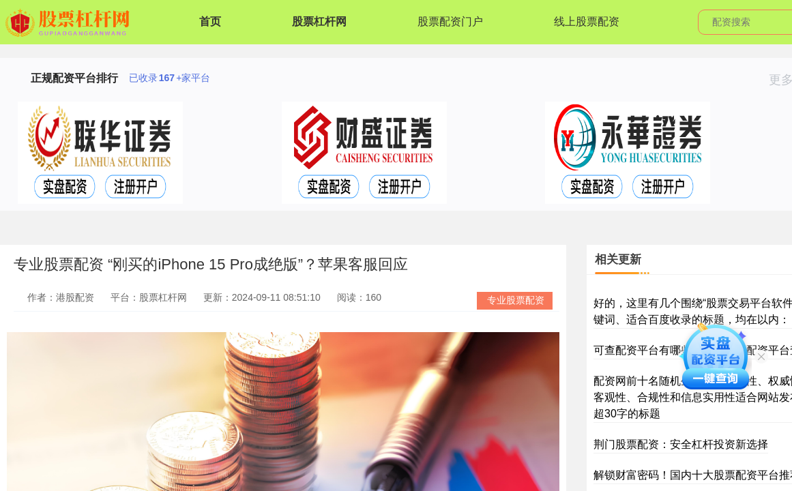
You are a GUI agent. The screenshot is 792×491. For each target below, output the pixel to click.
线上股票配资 (586, 21)
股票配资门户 (450, 21)
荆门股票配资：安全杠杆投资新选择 (680, 444)
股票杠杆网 (319, 21)
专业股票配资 (515, 300)
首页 (210, 21)
